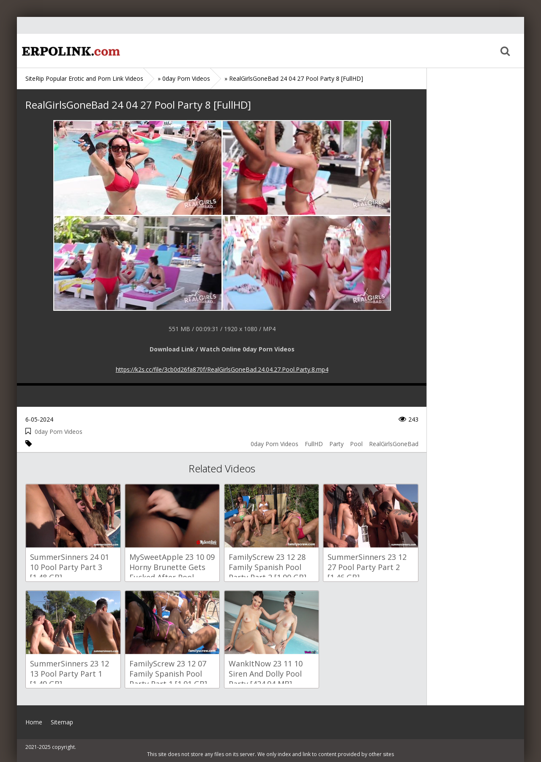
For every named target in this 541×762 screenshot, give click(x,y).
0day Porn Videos (58, 432)
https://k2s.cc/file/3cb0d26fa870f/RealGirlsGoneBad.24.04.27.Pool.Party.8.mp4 (222, 369)
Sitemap (62, 722)
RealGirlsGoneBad (393, 444)
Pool (356, 444)
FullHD (314, 444)
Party (336, 444)
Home (70, 51)
